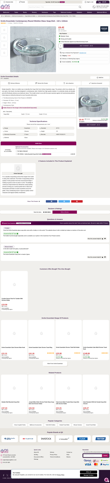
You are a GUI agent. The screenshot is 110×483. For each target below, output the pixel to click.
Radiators (79, 12)
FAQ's (68, 454)
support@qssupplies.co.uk (8, 460)
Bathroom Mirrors (102, 12)
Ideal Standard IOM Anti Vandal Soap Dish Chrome (94, 402)
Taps (54, 12)
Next (54, 49)
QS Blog (36, 454)
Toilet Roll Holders (50, 425)
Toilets (16, 12)
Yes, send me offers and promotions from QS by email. (96, 452)
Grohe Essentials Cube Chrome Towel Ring (40, 347)
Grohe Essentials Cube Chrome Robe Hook (13, 347)
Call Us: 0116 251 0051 (102, 6)
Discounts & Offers (39, 457)
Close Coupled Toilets (20, 425)
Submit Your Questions (9, 223)
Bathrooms (6, 12)
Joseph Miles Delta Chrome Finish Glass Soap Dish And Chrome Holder (41, 402)
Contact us (69, 452)
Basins (25, 12)
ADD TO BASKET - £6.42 (86, 45)
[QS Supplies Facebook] (4, 475)
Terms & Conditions (55, 457)
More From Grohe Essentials (55, 363)
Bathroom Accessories (36, 425)
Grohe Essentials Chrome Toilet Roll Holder (68, 347)
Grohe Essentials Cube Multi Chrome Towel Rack (95, 348)
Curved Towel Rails (91, 425)
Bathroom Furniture (66, 12)
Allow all (88, 472)
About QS (36, 452)
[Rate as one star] (44, 212)
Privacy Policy (53, 454)
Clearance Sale (8, 2)
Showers (34, 12)
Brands (22, 2)
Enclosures (45, 12)
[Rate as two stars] (44, 212)
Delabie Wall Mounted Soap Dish (10, 402)
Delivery (52, 452)
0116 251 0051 (5, 462)
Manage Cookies (88, 475)
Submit (105, 455)
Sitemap (36, 459)
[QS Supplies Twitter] (7, 475)
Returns (68, 457)
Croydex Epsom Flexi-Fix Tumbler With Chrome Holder (12, 299)
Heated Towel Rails (64, 425)
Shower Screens (78, 425)
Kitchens (89, 12)
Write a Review (65, 212)
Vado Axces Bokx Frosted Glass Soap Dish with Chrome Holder (67, 402)
